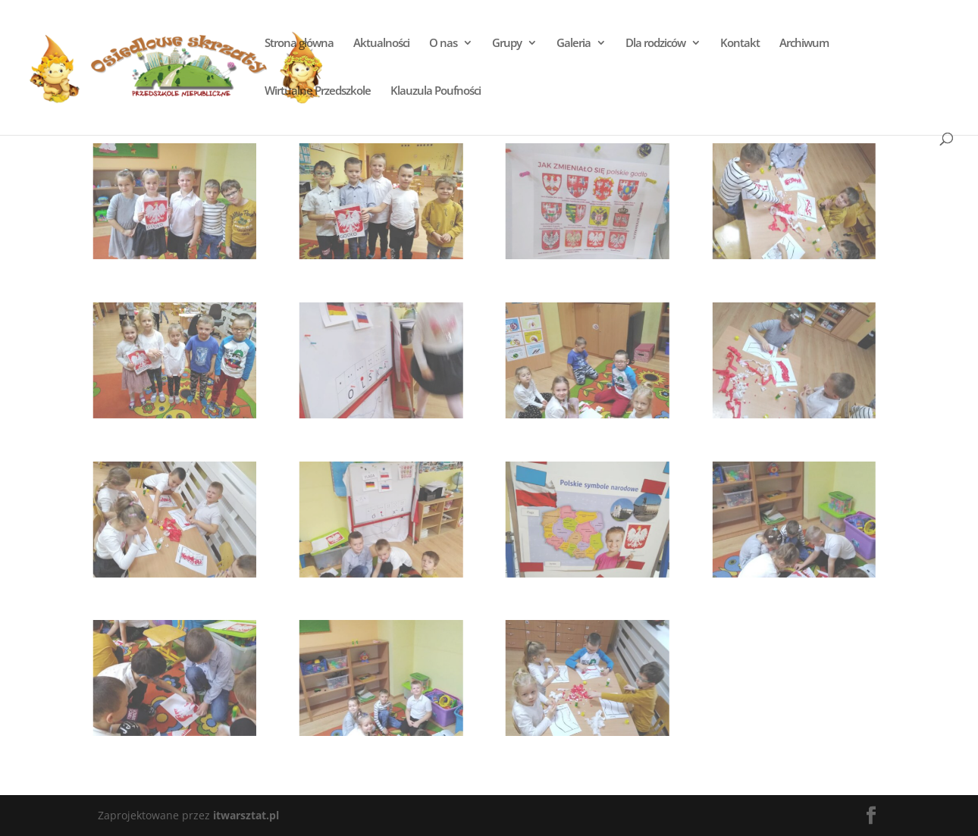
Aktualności (381, 43)
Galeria (573, 43)
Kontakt (740, 43)
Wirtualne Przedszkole (318, 91)
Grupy (507, 43)
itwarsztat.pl (246, 815)
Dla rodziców (655, 43)
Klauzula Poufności (435, 91)
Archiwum (804, 43)
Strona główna (299, 43)
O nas (443, 43)
